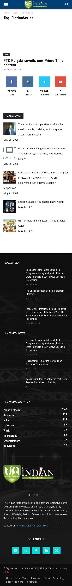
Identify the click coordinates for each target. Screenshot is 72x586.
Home (6, 12)
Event (6, 54)
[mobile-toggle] (5, 4)
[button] (67, 4)
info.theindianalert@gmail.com (33, 525)
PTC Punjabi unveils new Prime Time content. (33, 62)
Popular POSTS (13, 333)
